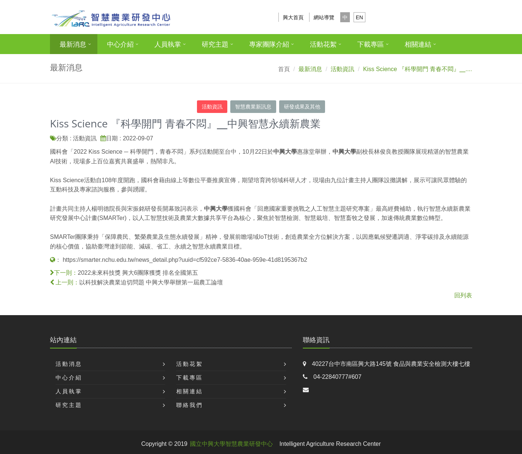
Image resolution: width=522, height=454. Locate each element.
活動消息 (69, 364)
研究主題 (215, 44)
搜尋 (462, 17)
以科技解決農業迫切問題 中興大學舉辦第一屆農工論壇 (151, 282)
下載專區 (370, 44)
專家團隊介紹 (269, 44)
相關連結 (418, 44)
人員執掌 (167, 44)
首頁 (284, 69)
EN (359, 17)
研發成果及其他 (302, 107)
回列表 (463, 295)
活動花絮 (323, 44)
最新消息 (73, 44)
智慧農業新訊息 (253, 107)
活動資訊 (212, 107)
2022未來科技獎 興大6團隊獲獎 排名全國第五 (138, 273)
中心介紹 (120, 44)
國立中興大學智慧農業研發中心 (231, 444)
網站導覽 (324, 17)
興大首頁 (293, 17)
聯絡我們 (189, 405)
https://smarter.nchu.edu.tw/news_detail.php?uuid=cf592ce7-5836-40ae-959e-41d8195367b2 (185, 260)
